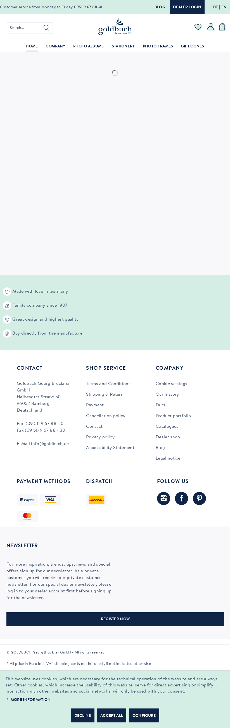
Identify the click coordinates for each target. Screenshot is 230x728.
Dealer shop (168, 437)
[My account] (210, 27)
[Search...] (30, 27)
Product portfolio (173, 416)
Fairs (160, 405)
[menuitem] (30, 27)
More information (31, 700)
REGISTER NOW (115, 619)
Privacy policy (100, 437)
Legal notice (168, 458)
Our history (167, 394)
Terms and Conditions (108, 384)
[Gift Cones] (192, 47)
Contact (94, 426)
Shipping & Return (104, 394)
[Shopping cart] (223, 27)
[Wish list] (198, 27)
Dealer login (187, 7)
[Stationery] (123, 47)
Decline (82, 716)
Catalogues (167, 426)
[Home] (32, 47)
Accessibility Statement (110, 448)
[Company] (55, 47)
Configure (144, 716)
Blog (160, 7)
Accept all (111, 716)
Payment (95, 405)
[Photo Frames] (158, 47)
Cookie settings (172, 384)
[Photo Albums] (88, 47)
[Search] (46, 27)
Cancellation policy (105, 416)
